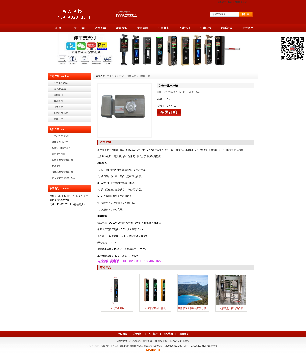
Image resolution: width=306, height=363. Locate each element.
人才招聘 (184, 27)
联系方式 (242, 2)
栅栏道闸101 (58, 154)
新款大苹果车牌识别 (62, 160)
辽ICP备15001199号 (178, 341)
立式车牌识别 (117, 308)
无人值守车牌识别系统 (63, 178)
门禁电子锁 (144, 76)
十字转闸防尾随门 (61, 136)
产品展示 (100, 27)
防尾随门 (58, 95)
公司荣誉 (163, 27)
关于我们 (137, 333)
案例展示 (142, 27)
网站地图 (232, 2)
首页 (109, 76)
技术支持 (205, 27)
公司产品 (119, 76)
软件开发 (58, 119)
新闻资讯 (121, 27)
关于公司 (79, 27)
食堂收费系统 (61, 113)
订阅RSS (183, 333)
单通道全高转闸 (60, 142)
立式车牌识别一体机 (155, 308)
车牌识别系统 (61, 83)
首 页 (58, 27)
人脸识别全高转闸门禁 (231, 308)
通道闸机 (58, 101)
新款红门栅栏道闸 (61, 148)
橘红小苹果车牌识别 (62, 172)
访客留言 (247, 27)
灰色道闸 (56, 166)
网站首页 (222, 2)
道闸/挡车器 (60, 89)
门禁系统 (58, 107)
